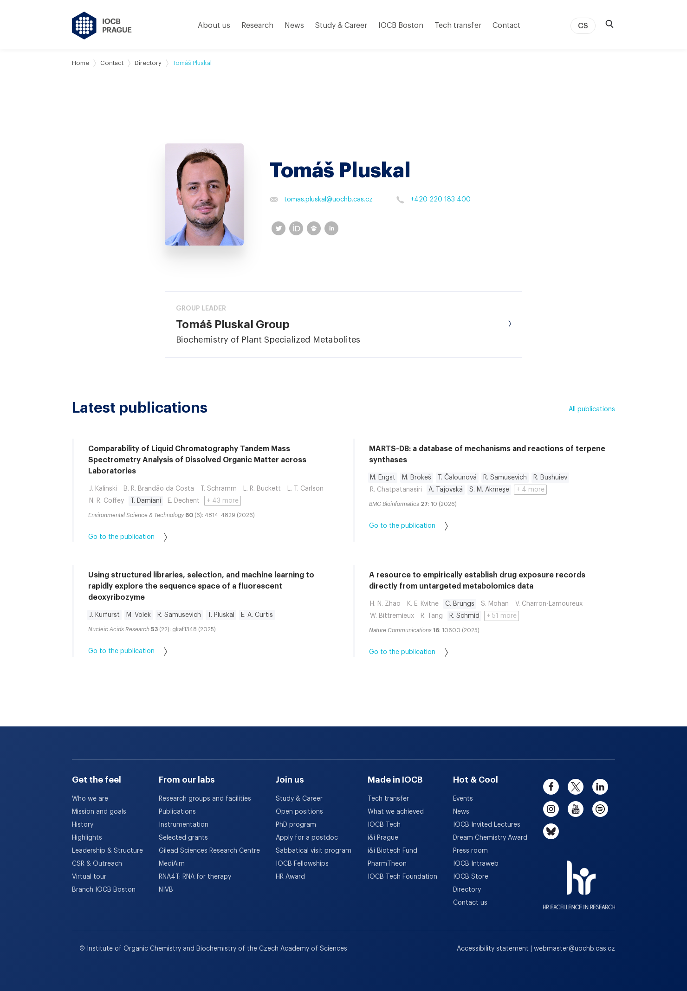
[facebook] (551, 787)
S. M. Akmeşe (489, 489)
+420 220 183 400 (433, 199)
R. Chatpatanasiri (396, 489)
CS (583, 26)
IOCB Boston (400, 25)
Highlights (87, 838)
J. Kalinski (103, 489)
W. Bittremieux (392, 616)
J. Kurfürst (104, 615)
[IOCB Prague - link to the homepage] (102, 25)
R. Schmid (464, 616)
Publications (177, 812)
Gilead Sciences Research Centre (209, 851)
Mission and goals (99, 812)
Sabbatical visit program (313, 851)
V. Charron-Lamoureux (549, 604)
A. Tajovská (445, 489)
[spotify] (600, 809)
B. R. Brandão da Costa (158, 489)
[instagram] (551, 809)
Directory (148, 63)
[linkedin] (600, 787)
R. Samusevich (505, 477)
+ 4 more (530, 489)
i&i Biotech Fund (392, 851)
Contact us (470, 903)
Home (80, 63)
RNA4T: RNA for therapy (195, 877)
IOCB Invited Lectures (486, 825)
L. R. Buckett (262, 489)
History (82, 825)
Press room (470, 851)
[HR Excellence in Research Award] (579, 879)
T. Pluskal (220, 615)
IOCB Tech (384, 825)
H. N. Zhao (385, 604)
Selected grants (183, 838)
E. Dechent (184, 501)
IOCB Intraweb (476, 864)
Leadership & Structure (107, 851)
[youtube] (575, 809)
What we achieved (396, 812)
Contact (506, 25)
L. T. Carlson (305, 489)
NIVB (166, 890)
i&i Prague (383, 838)
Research (257, 25)
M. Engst (382, 477)
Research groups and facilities (205, 799)
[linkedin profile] (331, 228)
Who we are (90, 799)
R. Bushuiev (550, 477)
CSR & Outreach (97, 864)
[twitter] (575, 787)
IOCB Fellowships (302, 864)
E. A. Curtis (257, 615)
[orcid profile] (296, 228)
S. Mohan (495, 604)
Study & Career (341, 25)
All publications (592, 409)
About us (214, 25)
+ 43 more (223, 501)
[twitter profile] (278, 228)
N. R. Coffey (106, 501)
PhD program (296, 825)
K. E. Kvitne (423, 604)
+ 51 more (501, 616)
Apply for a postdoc (307, 838)
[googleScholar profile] (314, 228)
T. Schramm (219, 489)
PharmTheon (387, 864)
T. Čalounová (457, 477)
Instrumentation (183, 825)
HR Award (290, 877)
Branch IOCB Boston (104, 890)
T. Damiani (145, 501)
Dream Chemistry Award (490, 838)
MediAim (172, 864)
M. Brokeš (416, 477)
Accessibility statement (494, 949)
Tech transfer (457, 25)
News (294, 25)
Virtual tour (89, 877)
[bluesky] (551, 831)
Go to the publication (127, 537)
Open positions (299, 812)
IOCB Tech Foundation (402, 877)
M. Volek (138, 615)
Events (463, 799)
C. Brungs (459, 604)
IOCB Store (470, 877)
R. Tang (432, 616)
